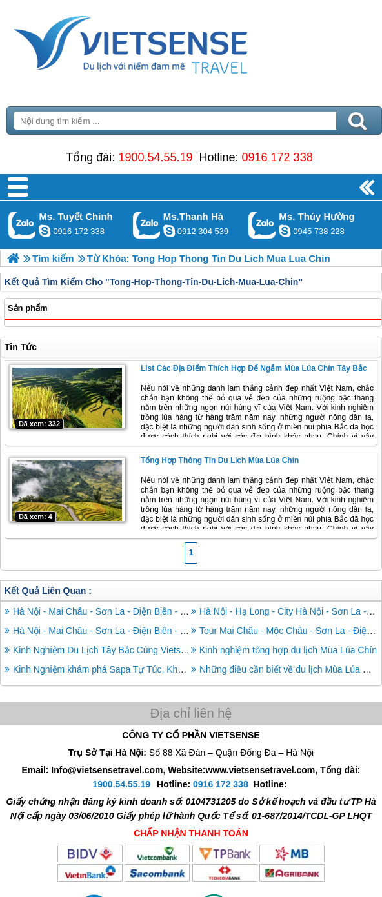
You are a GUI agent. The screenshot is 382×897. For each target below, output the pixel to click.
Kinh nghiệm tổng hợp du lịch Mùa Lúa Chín (288, 650)
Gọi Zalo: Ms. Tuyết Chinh (22, 224)
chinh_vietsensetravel (44, 230)
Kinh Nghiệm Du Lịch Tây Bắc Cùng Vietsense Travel (120, 650)
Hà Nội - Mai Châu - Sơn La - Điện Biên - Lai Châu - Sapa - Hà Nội (147, 631)
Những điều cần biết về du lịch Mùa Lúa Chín (290, 669)
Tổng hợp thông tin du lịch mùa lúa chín (220, 460)
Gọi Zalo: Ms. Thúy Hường (262, 224)
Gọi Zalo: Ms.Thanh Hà (146, 224)
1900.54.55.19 (155, 157)
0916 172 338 (277, 157)
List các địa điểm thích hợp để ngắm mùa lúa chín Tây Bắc (254, 368)
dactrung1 (284, 230)
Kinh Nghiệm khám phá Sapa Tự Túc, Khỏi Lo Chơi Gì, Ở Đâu (138, 669)
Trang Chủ (162, 42)
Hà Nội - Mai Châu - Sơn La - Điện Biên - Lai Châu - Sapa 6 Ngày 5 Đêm (159, 611)
